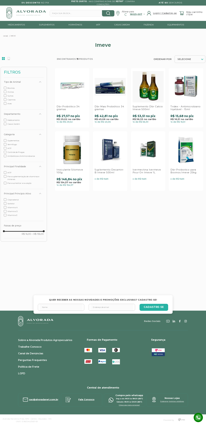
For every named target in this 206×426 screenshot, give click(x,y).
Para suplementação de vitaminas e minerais (23, 177)
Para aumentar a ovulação (19, 183)
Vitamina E (12, 215)
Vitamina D (12, 211)
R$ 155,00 (38, 234)
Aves (9, 103)
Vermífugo (12, 144)
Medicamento (13, 120)
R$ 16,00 (26, 234)
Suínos (10, 96)
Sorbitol (10, 203)
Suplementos (13, 140)
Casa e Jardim (13, 124)
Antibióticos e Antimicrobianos (21, 156)
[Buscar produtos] (108, 13)
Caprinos (11, 99)
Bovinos (11, 88)
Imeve (13, 36)
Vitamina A (12, 207)
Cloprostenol (13, 200)
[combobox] (82, 13)
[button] (24, 82)
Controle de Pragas (15, 152)
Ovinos (10, 92)
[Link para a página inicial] (6, 36)
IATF (9, 148)
